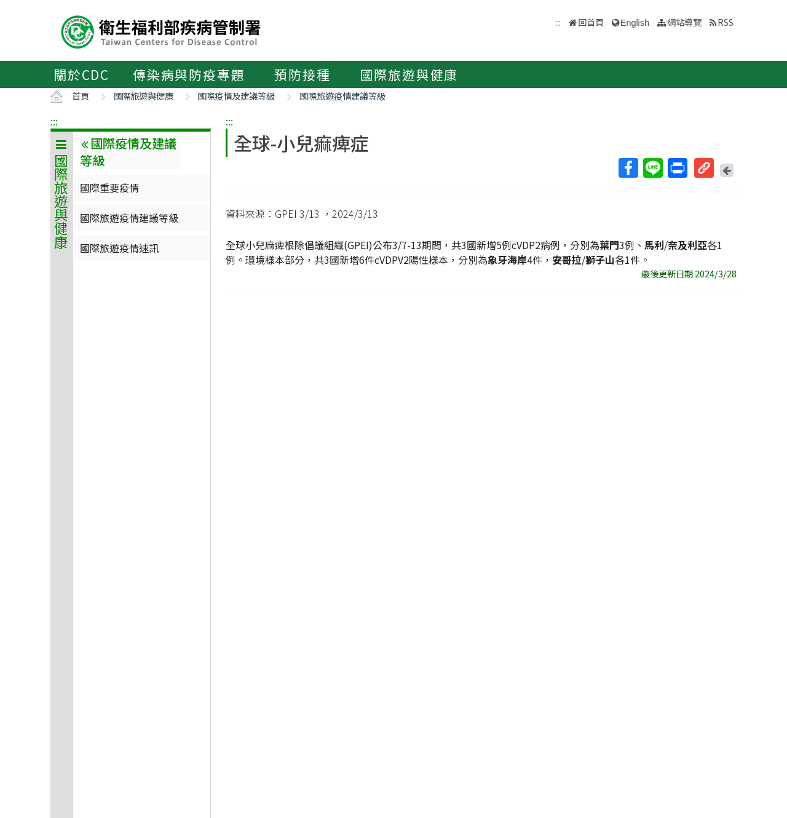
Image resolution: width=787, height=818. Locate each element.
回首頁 (591, 21)
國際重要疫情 (109, 187)
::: (54, 121)
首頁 (80, 95)
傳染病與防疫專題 (189, 74)
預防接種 (302, 74)
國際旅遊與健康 (409, 74)
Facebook (627, 168)
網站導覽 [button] (684, 21)
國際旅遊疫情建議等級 (342, 95)
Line (652, 168)
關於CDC (81, 74)
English (634, 23)
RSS (726, 21)
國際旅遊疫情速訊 (119, 247)
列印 (676, 168)
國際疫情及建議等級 (236, 95)
